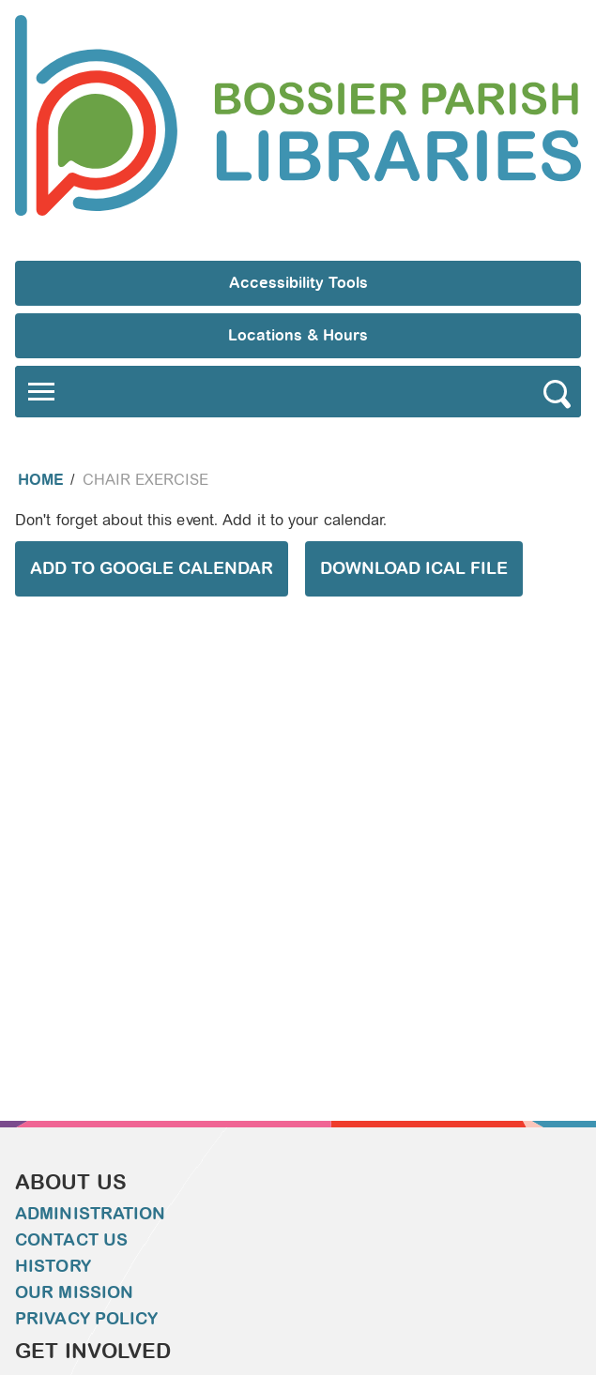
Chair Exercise (145, 480)
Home (41, 480)
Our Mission (74, 1292)
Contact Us (71, 1240)
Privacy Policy (86, 1318)
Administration (90, 1213)
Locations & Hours (298, 335)
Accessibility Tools (298, 283)
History (53, 1266)
